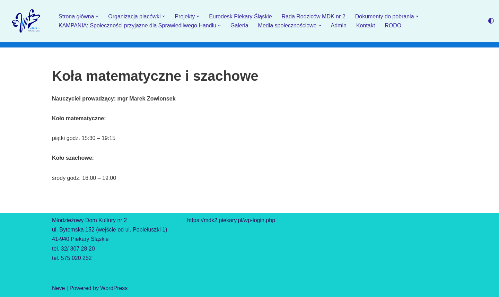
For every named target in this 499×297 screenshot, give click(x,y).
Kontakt (365, 25)
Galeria (239, 25)
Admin (339, 25)
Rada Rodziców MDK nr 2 (313, 16)
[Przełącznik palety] (491, 21)
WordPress (114, 288)
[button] (97, 16)
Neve (58, 288)
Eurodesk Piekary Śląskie (240, 16)
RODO (393, 25)
